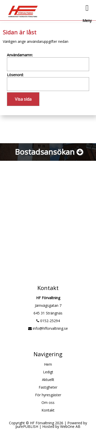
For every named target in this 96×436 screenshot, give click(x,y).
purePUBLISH (27, 426)
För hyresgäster (48, 394)
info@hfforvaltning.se (48, 328)
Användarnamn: (20, 54)
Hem (48, 364)
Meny (87, 11)
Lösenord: (15, 74)
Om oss (48, 402)
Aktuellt (48, 379)
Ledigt (48, 371)
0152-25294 (48, 320)
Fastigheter (48, 387)
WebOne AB (70, 426)
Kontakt (48, 410)
